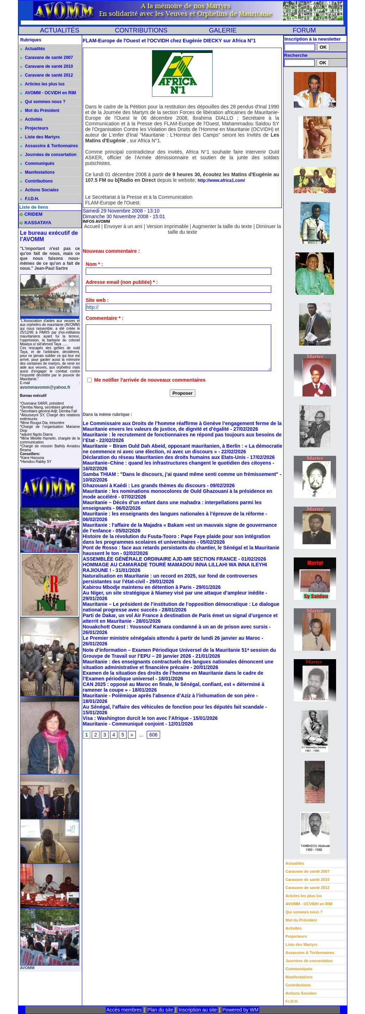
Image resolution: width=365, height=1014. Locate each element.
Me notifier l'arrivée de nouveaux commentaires (150, 380)
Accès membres (124, 1010)
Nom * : (94, 264)
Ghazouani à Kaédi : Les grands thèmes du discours (144, 485)
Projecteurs (34, 128)
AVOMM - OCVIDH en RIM (48, 92)
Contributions (36, 181)
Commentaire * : (104, 318)
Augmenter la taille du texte (222, 226)
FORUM (304, 30)
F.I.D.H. (29, 198)
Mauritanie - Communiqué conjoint (123, 724)
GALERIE (223, 30)
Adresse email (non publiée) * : (122, 282)
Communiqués (37, 163)
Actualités (32, 48)
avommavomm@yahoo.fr (45, 387)
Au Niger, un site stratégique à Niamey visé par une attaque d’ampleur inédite (173, 593)
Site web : (97, 300)
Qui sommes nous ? (43, 101)
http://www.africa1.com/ (221, 180)
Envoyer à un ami (123, 226)
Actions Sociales (39, 189)
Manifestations (37, 172)
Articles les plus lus (42, 84)
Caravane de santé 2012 (46, 75)
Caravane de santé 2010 (46, 66)
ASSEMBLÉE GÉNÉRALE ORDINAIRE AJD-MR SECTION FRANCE (160, 559)
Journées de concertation (48, 154)
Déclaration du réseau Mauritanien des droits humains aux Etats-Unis (164, 457)
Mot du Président (40, 110)
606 (153, 735)
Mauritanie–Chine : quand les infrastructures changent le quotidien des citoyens (177, 463)
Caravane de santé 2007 (46, 57)
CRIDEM (33, 214)
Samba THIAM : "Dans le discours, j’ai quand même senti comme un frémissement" (181, 474)
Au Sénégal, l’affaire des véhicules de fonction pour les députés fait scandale (173, 707)
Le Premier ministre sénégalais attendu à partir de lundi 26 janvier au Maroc (171, 638)
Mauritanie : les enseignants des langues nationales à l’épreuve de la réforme (173, 514)
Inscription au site (197, 1010)
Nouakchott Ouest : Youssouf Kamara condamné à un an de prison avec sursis (175, 627)
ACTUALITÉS (59, 30)
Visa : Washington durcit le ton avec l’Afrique (136, 718)
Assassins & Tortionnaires (49, 145)
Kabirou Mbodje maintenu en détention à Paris (137, 587)
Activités (31, 119)
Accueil (92, 226)
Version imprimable (167, 226)
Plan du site (160, 1010)
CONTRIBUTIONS (141, 30)
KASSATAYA (37, 222)
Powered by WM (241, 1010)
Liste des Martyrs (40, 137)
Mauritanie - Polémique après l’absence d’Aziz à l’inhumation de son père (169, 695)
